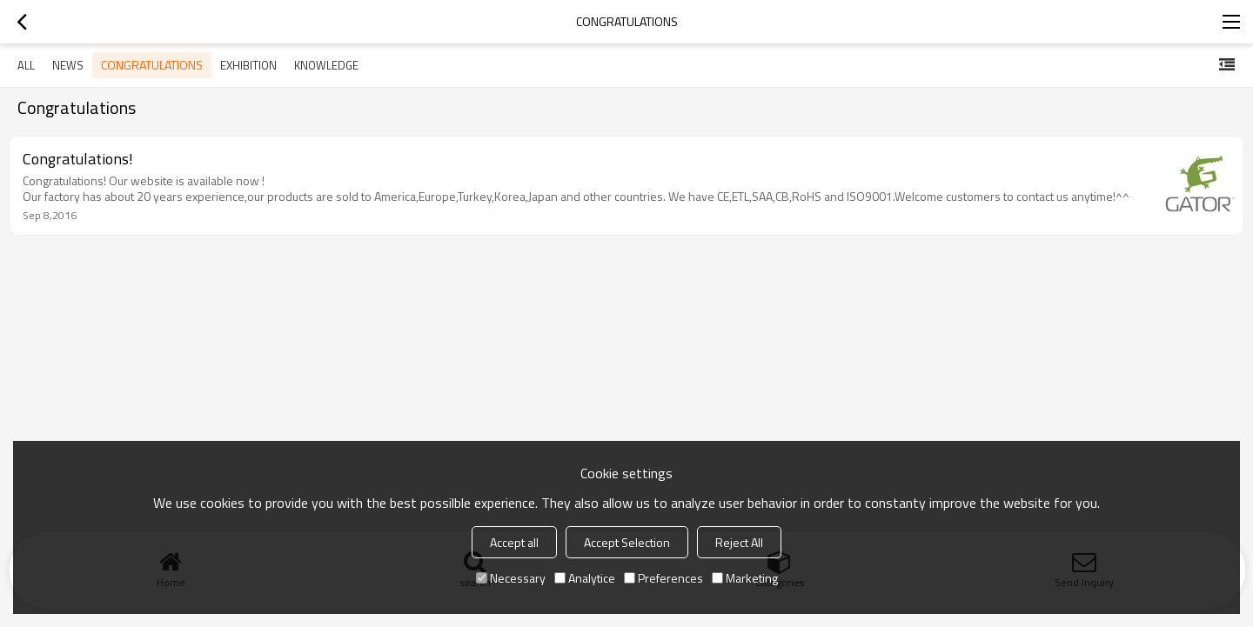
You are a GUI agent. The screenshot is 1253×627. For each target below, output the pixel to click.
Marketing (745, 578)
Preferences (663, 578)
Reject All (739, 542)
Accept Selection (627, 542)
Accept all (514, 542)
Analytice (584, 578)
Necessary (511, 578)
